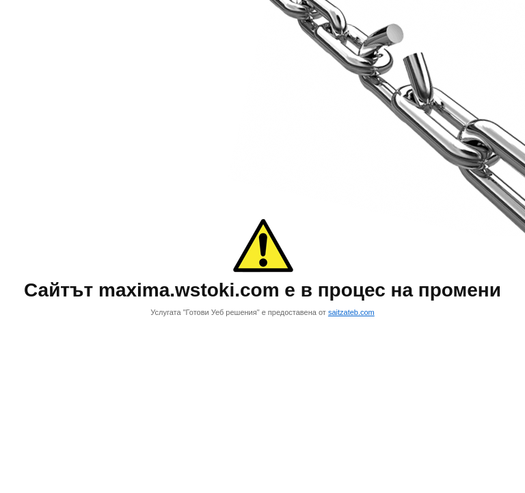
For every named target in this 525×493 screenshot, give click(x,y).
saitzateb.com (351, 312)
